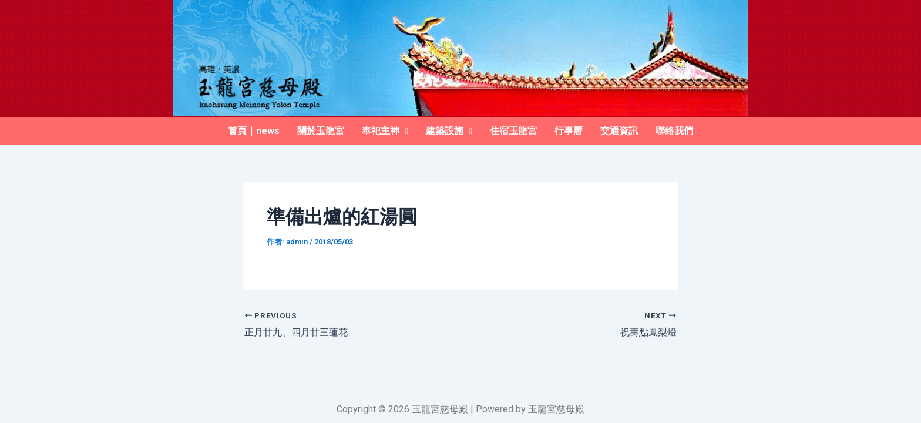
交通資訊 (619, 130)
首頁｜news (254, 130)
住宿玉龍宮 (513, 130)
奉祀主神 (385, 130)
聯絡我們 (674, 130)
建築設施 (449, 130)
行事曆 (568, 130)
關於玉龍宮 (320, 130)
